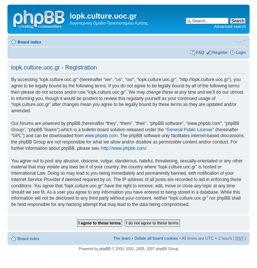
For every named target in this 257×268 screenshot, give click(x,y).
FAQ (200, 52)
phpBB (105, 249)
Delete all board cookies (156, 238)
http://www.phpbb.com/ (123, 148)
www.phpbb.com (101, 135)
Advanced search (230, 26)
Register (220, 52)
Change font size (240, 40)
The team (121, 238)
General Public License (189, 129)
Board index (29, 42)
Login (241, 52)
